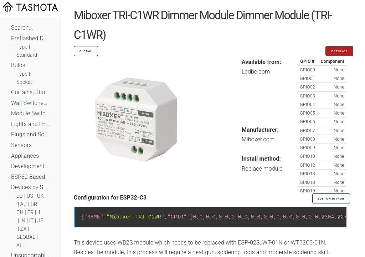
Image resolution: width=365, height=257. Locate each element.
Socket (24, 82)
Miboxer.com (258, 139)
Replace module (262, 168)
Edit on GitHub (331, 198)
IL (39, 213)
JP (40, 221)
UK (40, 196)
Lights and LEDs (30, 124)
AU (23, 204)
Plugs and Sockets (30, 134)
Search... (22, 27)
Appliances (25, 155)
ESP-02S (248, 242)
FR (30, 213)
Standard (26, 55)
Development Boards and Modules (30, 166)
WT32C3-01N (308, 242)
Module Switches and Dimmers (30, 113)
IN (22, 221)
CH (20, 213)
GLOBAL (25, 237)
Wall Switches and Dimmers (30, 103)
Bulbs (18, 65)
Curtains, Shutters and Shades (30, 92)
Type (21, 47)
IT (31, 221)
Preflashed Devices (30, 38)
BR (34, 204)
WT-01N (272, 242)
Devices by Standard (30, 187)
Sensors (21, 145)
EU (19, 196)
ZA (23, 229)
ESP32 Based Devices (30, 176)
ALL (20, 245)
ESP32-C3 (339, 51)
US (30, 196)
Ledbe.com (256, 71)
